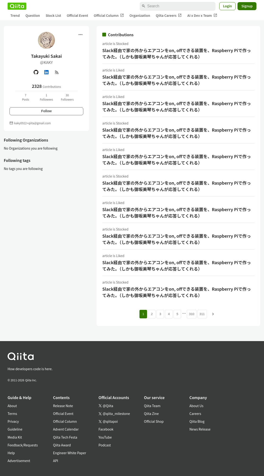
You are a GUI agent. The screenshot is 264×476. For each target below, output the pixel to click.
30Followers (67, 97)
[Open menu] (80, 34)
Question (32, 15)
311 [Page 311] (202, 314)
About (12, 405)
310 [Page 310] (191, 314)
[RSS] (57, 72)
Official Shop (154, 421)
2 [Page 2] (152, 314)
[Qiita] (17, 6)
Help (11, 452)
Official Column (109, 15)
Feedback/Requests (23, 445)
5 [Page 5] (177, 314)
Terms (12, 413)
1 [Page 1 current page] (143, 314)
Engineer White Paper (69, 452)
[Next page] (213, 314)
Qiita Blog (197, 421)
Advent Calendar (66, 429)
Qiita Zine (151, 413)
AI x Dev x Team (202, 15)
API (55, 460)
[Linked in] (46, 72)
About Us (196, 405)
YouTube (105, 437)
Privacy (13, 421)
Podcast (104, 445)
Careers (195, 413)
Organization (140, 15)
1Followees (46, 97)
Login (227, 6)
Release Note (63, 405)
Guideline (15, 429)
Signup (247, 6)
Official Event (77, 15)
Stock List (53, 15)
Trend (15, 15)
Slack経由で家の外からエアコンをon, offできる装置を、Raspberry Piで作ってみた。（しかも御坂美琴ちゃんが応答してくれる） (176, 53)
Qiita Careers (169, 15)
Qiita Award (62, 445)
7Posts (25, 97)
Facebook (105, 429)
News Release (199, 429)
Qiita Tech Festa (65, 437)
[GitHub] (36, 72)
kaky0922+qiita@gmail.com (32, 123)
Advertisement (19, 460)
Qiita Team (152, 405)
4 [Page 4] (169, 314)
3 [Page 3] (160, 314)
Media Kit (15, 437)
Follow (46, 111)
